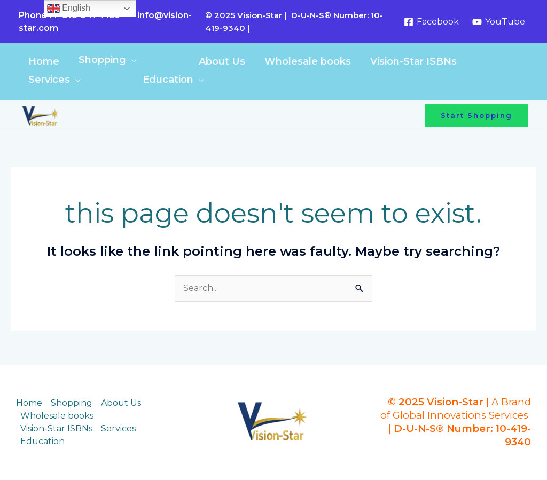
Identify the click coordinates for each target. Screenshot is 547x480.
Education (168, 79)
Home (43, 61)
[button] (476, 115)
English (68, 8)
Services (49, 79)
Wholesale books (307, 61)
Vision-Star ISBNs (413, 61)
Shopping (102, 60)
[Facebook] (431, 22)
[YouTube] (498, 22)
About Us (222, 61)
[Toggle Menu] (167, 63)
